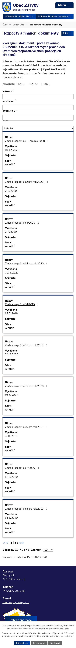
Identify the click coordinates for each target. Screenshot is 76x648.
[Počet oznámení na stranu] (48, 550)
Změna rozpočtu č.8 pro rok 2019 (26, 508)
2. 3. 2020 (11, 190)
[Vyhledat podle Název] (38, 96)
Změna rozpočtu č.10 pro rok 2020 (27, 141)
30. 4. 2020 (12, 272)
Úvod (5, 24)
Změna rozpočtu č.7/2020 (22, 467)
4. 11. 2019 (11, 436)
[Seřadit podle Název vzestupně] (13, 90)
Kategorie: (8, 83)
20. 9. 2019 (11, 354)
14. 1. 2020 (11, 517)
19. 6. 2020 (11, 395)
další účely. (64, 629)
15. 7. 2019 (11, 313)
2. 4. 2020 (11, 231)
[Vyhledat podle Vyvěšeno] (38, 107)
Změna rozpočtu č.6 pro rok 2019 (26, 427)
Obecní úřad (18, 24)
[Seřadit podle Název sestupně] (13, 91)
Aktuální (10, 164)
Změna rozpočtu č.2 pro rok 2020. (27, 181)
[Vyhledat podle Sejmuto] (38, 118)
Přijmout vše (22, 643)
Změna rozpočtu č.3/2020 (22, 222)
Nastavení (55, 643)
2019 (22, 84)
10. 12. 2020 (12, 150)
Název (7, 91)
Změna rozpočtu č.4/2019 (22, 304)
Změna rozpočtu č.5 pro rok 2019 (26, 345)
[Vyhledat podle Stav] (38, 128)
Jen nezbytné (39, 643)
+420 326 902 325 (13, 590)
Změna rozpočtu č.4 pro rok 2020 (27, 263)
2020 (34, 84)
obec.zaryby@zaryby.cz (15, 602)
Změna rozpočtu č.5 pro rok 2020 (27, 386)
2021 (47, 84)
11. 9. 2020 (11, 476)
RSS (67, 33)
